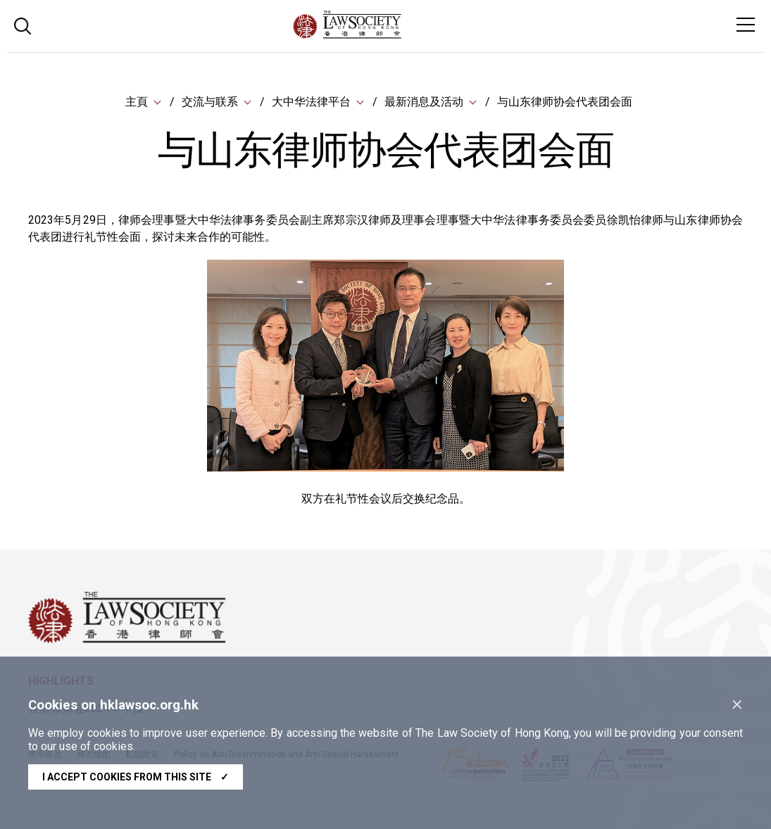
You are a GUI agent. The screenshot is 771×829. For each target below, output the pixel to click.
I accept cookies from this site (135, 777)
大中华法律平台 (311, 101)
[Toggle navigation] (745, 24)
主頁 (136, 101)
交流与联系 (210, 101)
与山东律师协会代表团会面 (564, 101)
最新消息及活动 (423, 101)
